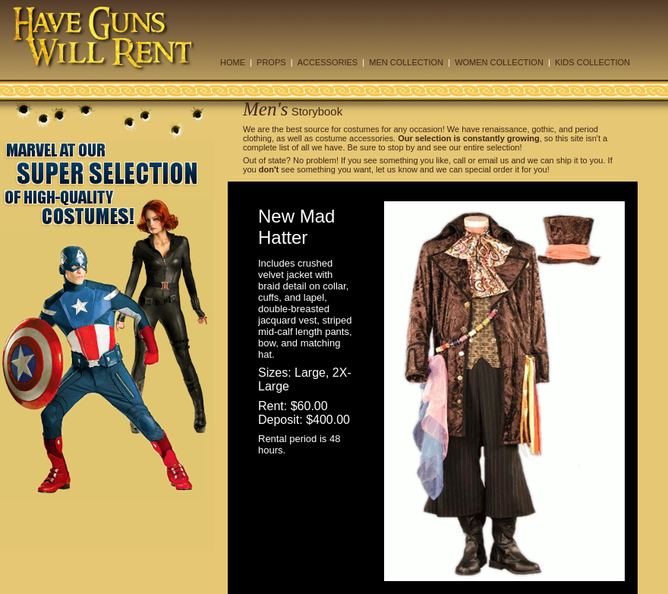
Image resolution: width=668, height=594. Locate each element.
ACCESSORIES (328, 62)
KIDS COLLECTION (592, 62)
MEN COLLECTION (406, 62)
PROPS (271, 62)
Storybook (317, 111)
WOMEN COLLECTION (499, 62)
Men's (265, 109)
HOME (232, 62)
